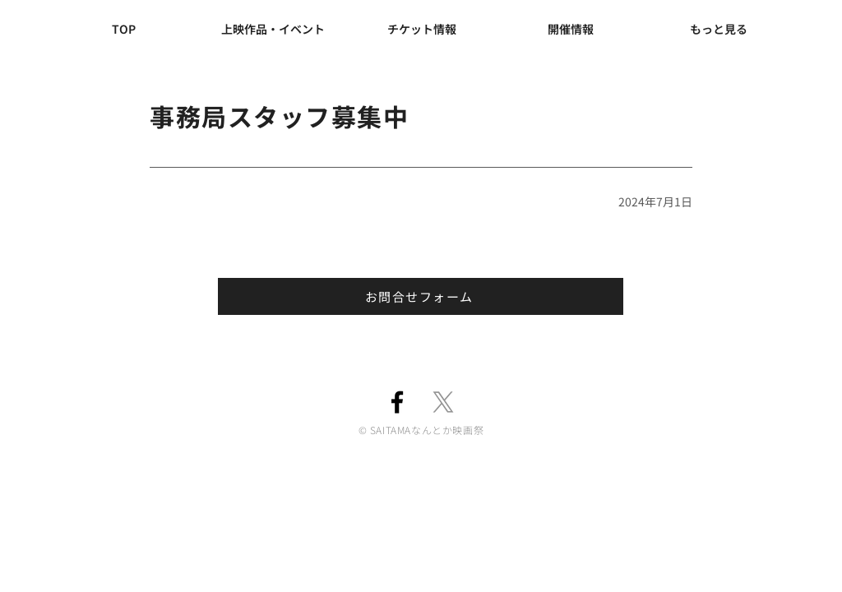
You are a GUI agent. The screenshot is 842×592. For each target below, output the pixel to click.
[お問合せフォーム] (420, 296)
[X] (443, 402)
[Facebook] (397, 402)
